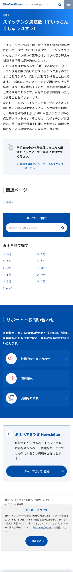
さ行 (48, 499)
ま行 (8, 274)
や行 (43, 274)
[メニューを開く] (68, 4)
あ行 (8, 254)
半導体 (10, 202)
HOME (7, 499)
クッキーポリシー (42, 527)
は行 (43, 268)
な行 (8, 268)
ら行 (8, 281)
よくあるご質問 (22, 499)
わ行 (43, 281)
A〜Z (9, 288)
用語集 (38, 499)
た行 (43, 261)
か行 (43, 254)
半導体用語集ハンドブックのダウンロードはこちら (41, 166)
